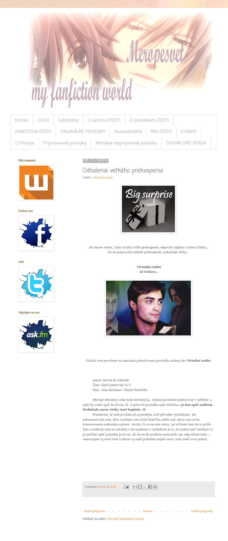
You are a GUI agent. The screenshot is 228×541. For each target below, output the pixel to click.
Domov (22, 120)
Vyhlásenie (68, 120)
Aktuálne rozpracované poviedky (126, 143)
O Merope (24, 143)
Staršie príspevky (202, 511)
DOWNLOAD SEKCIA (186, 143)
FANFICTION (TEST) (33, 132)
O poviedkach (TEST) (149, 120)
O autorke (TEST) (104, 120)
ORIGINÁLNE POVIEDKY (82, 132)
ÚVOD (43, 120)
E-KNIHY (189, 132)
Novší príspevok (94, 511)
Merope (102, 486)
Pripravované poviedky (64, 143)
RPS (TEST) (161, 132)
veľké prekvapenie (102, 177)
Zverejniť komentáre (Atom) (125, 519)
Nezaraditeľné (128, 132)
